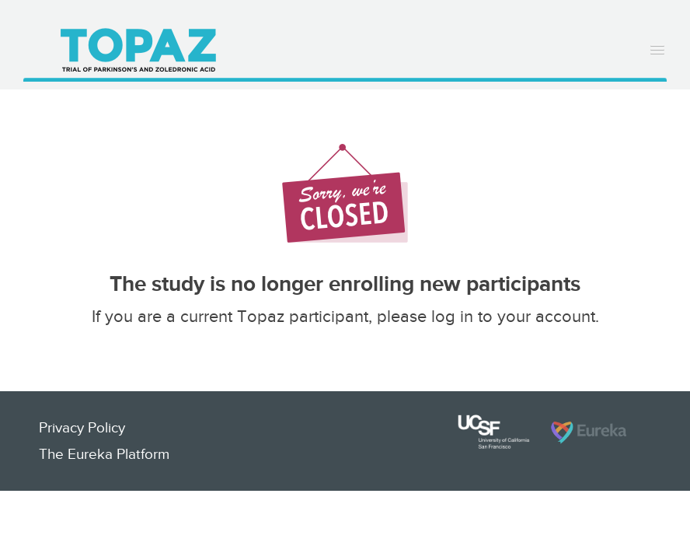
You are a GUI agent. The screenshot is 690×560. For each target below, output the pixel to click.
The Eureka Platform (104, 454)
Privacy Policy (82, 427)
